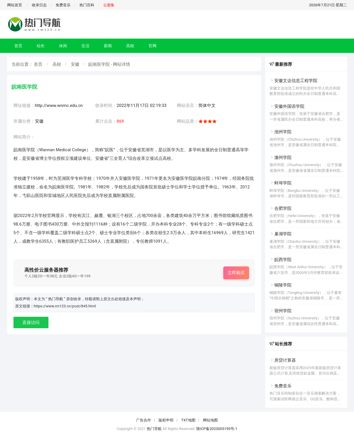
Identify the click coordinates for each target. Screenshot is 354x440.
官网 (152, 45)
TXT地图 (188, 420)
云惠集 (108, 5)
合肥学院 (280, 208)
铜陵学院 (280, 285)
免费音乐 (63, 5)
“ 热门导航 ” (56, 299)
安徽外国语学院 (286, 106)
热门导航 (154, 429)
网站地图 (210, 420)
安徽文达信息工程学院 (293, 80)
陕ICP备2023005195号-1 (216, 429)
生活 (85, 45)
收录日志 (39, 5)
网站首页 (14, 5)
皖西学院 (280, 259)
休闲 (63, 45)
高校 (130, 45)
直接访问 (31, 322)
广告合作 (143, 420)
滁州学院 (280, 157)
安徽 (75, 64)
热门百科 (86, 5)
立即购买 (236, 272)
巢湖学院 (280, 233)
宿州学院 (280, 310)
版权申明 (166, 420)
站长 (41, 45)
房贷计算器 (282, 360)
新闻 (108, 45)
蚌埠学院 (280, 183)
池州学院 (280, 131)
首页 (18, 45)
